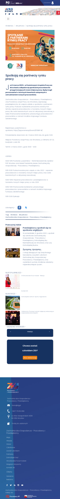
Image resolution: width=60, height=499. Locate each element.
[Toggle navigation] (8, 19)
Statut (8, 444)
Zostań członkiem (13, 451)
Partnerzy (9, 454)
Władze (9, 441)
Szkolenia (9, 476)
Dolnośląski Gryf (12, 457)
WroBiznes (9, 26)
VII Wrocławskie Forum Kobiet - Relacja (32, 275)
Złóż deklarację (30, 358)
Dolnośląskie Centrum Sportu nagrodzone (33, 296)
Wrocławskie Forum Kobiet (16, 461)
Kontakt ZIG (24, 291)
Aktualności (20, 26)
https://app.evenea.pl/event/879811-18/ (28, 130)
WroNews (13, 215)
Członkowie (10, 447)
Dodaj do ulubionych (20, 423)
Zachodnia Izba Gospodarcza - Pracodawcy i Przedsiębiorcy (28, 217)
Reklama (9, 479)
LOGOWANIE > (49, 3)
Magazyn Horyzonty (13, 464)
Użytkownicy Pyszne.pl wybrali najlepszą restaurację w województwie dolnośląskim (37, 312)
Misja (8, 437)
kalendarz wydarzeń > (16, 327)
